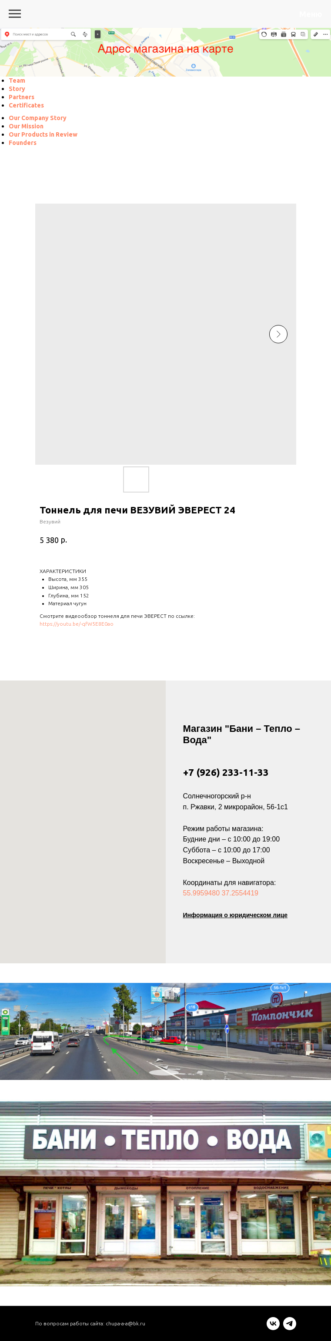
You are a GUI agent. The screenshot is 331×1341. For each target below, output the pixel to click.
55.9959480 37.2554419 (221, 893)
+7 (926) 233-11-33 (226, 772)
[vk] (273, 1327)
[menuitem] (17, 80)
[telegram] (289, 1327)
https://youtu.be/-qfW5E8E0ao (77, 624)
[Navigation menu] (15, 14)
